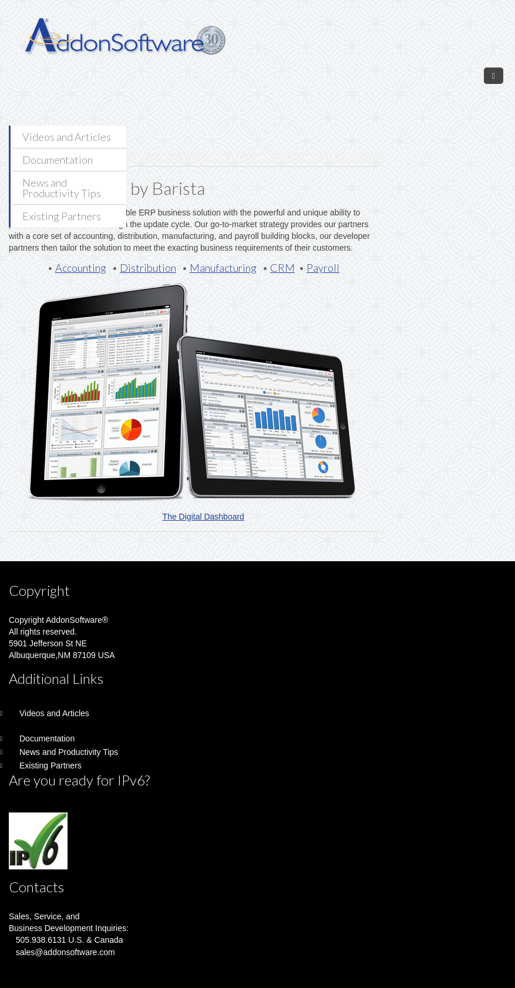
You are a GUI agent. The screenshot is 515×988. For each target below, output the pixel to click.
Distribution (148, 267)
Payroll (323, 267)
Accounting (80, 267)
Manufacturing (223, 267)
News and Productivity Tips (61, 188)
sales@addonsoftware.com (65, 952)
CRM (282, 267)
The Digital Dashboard (203, 516)
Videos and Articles (66, 136)
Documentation (57, 159)
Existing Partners (61, 216)
